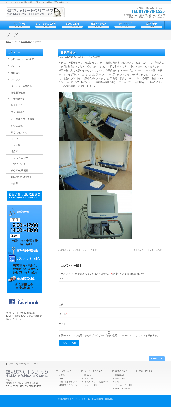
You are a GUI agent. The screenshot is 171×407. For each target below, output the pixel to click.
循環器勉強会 (18, 92)
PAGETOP (156, 358)
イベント (15, 66)
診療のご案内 (121, 371)
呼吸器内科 (120, 375)
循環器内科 (120, 378)
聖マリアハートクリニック (82, 399)
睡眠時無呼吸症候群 (21, 176)
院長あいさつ (90, 375)
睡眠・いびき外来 (122, 388)
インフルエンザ (20, 157)
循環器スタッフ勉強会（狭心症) (149, 250)
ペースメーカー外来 (123, 385)
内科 (117, 382)
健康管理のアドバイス (68, 385)
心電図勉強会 (18, 99)
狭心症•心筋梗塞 (19, 170)
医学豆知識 (17, 125)
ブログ (62, 378)
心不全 (14, 138)
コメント (63, 278)
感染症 (14, 151)
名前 (62, 308)
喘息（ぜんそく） (20, 132)
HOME (8, 42)
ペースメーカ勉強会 (21, 86)
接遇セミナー (18, 105)
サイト (62, 327)
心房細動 (15, 145)
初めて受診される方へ (68, 382)
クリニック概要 (90, 385)
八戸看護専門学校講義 (22, 118)
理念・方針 (89, 378)
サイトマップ (40, 364)
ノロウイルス (19, 164)
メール (63, 318)
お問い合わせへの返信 (22, 59)
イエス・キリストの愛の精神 (96, 382)
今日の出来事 (26, 42)
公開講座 (15, 73)
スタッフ (15, 79)
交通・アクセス (146, 371)
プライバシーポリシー (19, 364)
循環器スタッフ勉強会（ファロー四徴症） (78, 250)
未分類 (14, 183)
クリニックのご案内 (93, 371)
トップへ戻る (65, 371)
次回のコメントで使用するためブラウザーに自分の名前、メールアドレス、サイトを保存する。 (109, 339)
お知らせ (63, 375)
